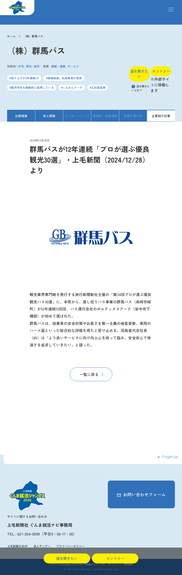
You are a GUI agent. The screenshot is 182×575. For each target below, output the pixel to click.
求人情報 (49, 116)
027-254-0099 (28, 534)
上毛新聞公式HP (17, 546)
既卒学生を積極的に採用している (32, 87)
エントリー (161, 71)
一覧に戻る (89, 374)
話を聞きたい (139, 74)
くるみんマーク (72, 87)
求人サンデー (41, 546)
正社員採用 (98, 87)
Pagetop (170, 456)
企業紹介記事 (161, 116)
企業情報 (21, 116)
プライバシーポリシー (70, 546)
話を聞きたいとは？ (141, 88)
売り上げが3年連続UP (25, 78)
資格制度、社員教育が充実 (65, 78)
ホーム (11, 36)
